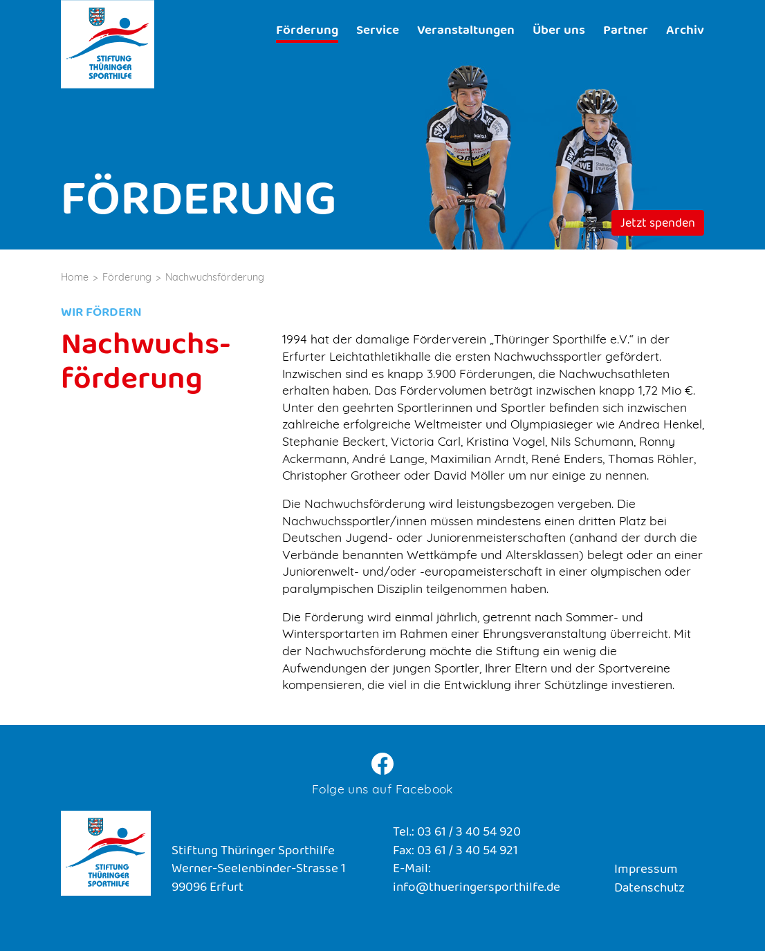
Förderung (307, 31)
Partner (625, 31)
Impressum (646, 870)
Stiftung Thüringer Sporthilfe (107, 44)
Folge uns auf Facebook (382, 788)
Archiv (685, 31)
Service (377, 31)
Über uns (559, 31)
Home (75, 277)
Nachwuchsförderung (214, 277)
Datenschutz (649, 889)
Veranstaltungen (466, 31)
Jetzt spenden (657, 224)
